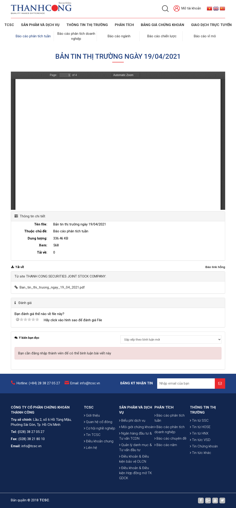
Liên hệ (90, 448)
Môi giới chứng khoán (136, 427)
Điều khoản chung (98, 441)
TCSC (9, 25)
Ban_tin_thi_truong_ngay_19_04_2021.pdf (52, 287)
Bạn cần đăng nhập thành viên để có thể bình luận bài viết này (64, 353)
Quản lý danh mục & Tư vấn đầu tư (135, 447)
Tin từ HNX (199, 433)
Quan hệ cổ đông (98, 422)
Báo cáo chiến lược (162, 36)
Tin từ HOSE (200, 427)
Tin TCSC (92, 435)
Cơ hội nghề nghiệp (99, 428)
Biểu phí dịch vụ (132, 420)
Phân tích (124, 25)
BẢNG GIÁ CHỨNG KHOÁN (162, 25)
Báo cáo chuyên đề (170, 438)
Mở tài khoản (187, 9)
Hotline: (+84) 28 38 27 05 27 (38, 383)
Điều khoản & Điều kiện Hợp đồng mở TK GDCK (135, 473)
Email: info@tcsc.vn (85, 383)
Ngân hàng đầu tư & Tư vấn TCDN (135, 436)
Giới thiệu (92, 415)
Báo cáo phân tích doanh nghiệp (169, 429)
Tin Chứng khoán (204, 446)
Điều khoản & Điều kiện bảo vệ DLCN (134, 459)
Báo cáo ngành (119, 36)
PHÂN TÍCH (164, 407)
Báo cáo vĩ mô (205, 36)
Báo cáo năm (165, 445)
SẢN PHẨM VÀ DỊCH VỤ (40, 25)
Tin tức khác (200, 453)
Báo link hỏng (215, 267)
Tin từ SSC (199, 420)
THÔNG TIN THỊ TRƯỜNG (87, 25)
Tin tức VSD (200, 440)
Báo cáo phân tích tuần (33, 36)
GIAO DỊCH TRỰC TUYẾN (211, 25)
